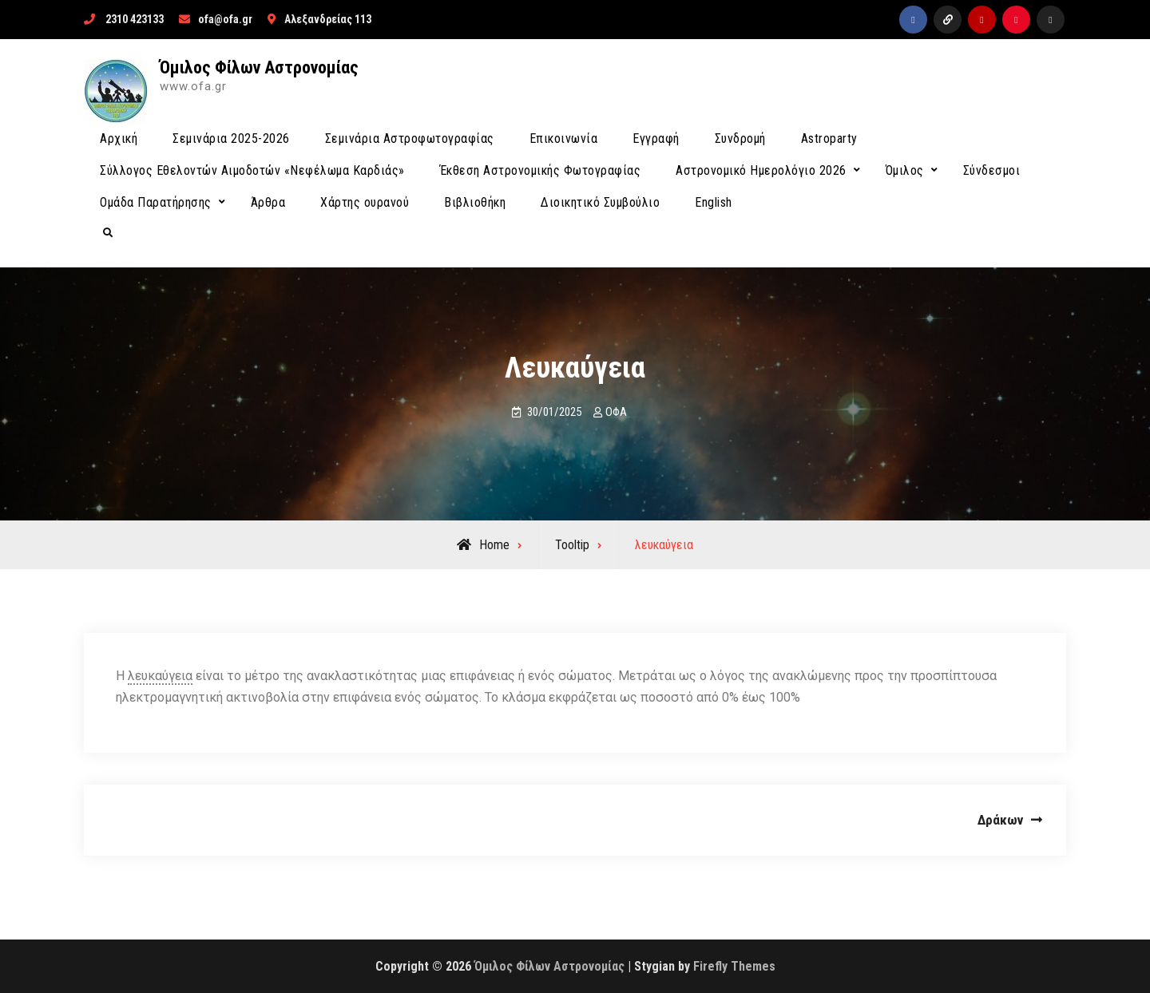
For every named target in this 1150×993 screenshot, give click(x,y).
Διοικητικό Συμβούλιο (600, 202)
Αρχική (118, 138)
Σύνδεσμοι (992, 170)
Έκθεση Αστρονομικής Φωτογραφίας (540, 170)
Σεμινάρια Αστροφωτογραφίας (409, 138)
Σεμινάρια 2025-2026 (231, 138)
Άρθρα (268, 202)
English (713, 202)
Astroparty (829, 138)
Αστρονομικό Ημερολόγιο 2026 (761, 170)
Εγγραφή (656, 138)
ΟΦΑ (616, 412)
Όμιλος (905, 170)
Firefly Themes (734, 966)
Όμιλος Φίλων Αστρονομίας (259, 67)
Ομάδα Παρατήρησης (156, 202)
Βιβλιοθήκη (475, 202)
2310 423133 (134, 19)
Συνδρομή (740, 138)
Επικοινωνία (563, 138)
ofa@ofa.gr (225, 19)
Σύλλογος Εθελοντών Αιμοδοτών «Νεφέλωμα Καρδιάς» (252, 170)
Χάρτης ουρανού (364, 202)
